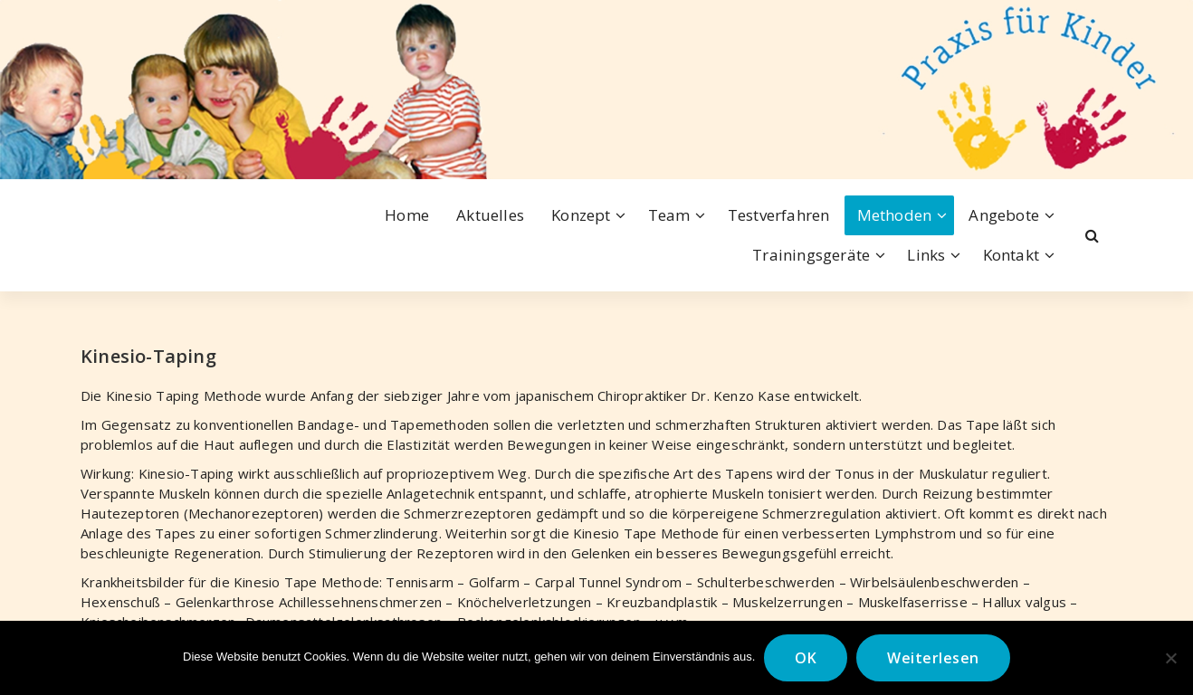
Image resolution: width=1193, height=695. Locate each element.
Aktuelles (490, 215)
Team (669, 215)
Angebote (1004, 215)
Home (407, 215)
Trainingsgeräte (811, 254)
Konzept (580, 215)
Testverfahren (779, 215)
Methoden (894, 215)
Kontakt (1011, 254)
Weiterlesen (933, 658)
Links (926, 254)
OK (805, 658)
